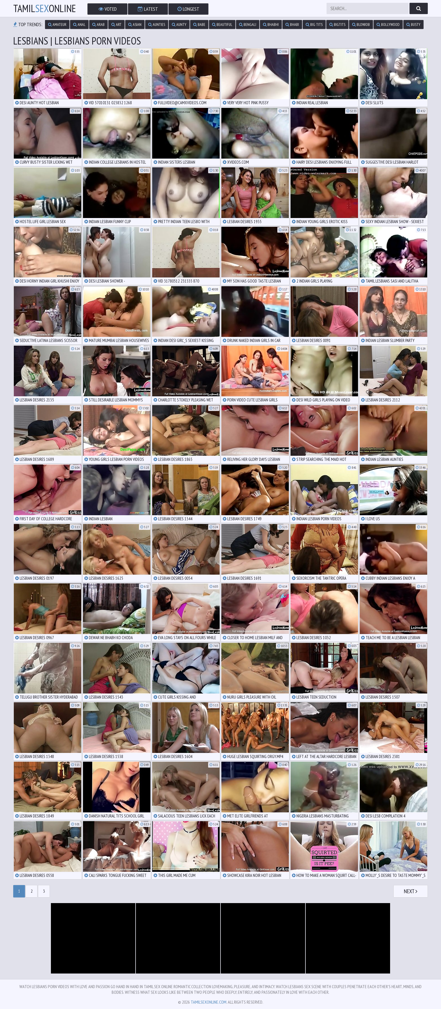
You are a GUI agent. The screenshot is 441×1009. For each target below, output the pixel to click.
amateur (57, 24)
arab (98, 24)
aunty (179, 24)
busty (413, 24)
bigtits (337, 24)
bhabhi (271, 24)
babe (199, 24)
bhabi (292, 24)
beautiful (222, 24)
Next (410, 891)
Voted (107, 9)
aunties (156, 24)
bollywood (388, 24)
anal (79, 24)
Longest (188, 9)
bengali (247, 24)
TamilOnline (44, 8)
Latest (148, 9)
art (116, 24)
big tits (314, 24)
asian (134, 24)
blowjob (361, 24)
